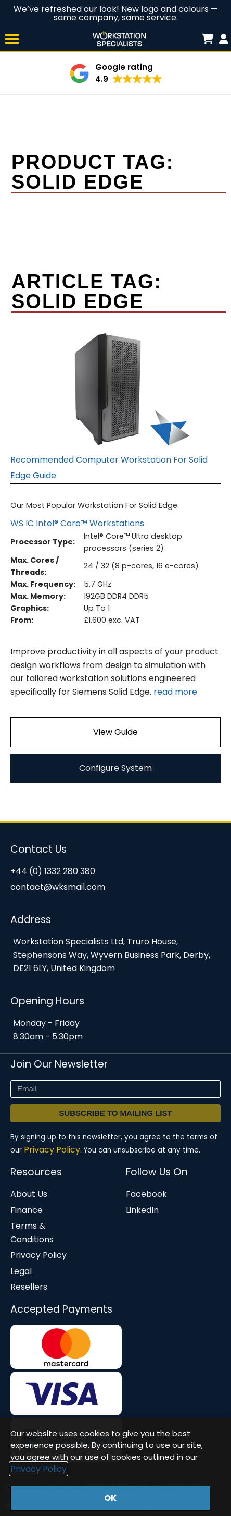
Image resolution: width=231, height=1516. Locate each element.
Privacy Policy (38, 1469)
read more (175, 692)
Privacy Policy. (53, 1150)
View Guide (115, 732)
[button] (11, 39)
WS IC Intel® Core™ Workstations (77, 523)
